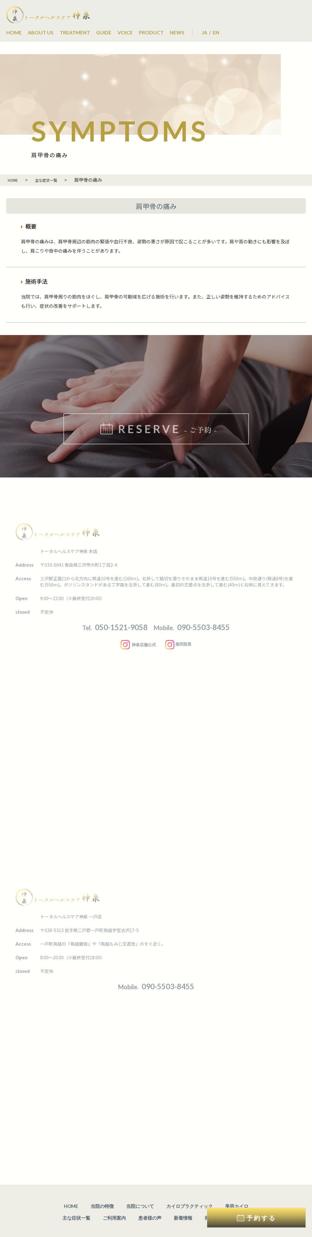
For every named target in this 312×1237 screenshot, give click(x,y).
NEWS (177, 32)
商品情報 (214, 1197)
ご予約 (243, 1197)
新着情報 (183, 1197)
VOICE (125, 32)
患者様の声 (149, 1197)
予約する (261, 1218)
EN (216, 32)
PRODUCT (151, 32)
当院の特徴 (102, 1185)
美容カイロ (236, 1185)
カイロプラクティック (189, 1185)
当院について (140, 1185)
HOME (14, 32)
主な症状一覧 (76, 1197)
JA (204, 32)
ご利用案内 (114, 1197)
